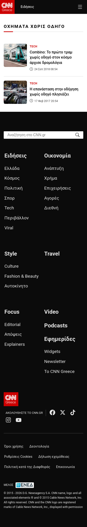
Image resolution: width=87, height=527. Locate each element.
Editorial (12, 324)
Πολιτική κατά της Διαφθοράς (27, 467)
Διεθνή (51, 208)
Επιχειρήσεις (57, 188)
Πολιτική (13, 188)
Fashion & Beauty (21, 276)
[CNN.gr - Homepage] (7, 7)
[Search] (77, 134)
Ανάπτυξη (54, 168)
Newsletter (55, 361)
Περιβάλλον (16, 218)
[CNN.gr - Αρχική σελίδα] (11, 399)
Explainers (14, 344)
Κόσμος (12, 178)
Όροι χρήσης (13, 446)
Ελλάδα (11, 168)
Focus (11, 312)
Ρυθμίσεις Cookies (18, 457)
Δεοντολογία (39, 446)
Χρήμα (50, 178)
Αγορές (51, 198)
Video (51, 312)
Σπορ (9, 198)
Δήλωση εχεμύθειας (53, 457)
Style (10, 253)
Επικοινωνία (65, 467)
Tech (9, 208)
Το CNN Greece (59, 371)
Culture (11, 266)
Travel (52, 253)
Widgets (52, 351)
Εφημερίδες (59, 339)
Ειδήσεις (27, 7)
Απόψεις (13, 334)
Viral (8, 228)
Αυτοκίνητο (16, 286)
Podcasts (56, 325)
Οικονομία (57, 155)
